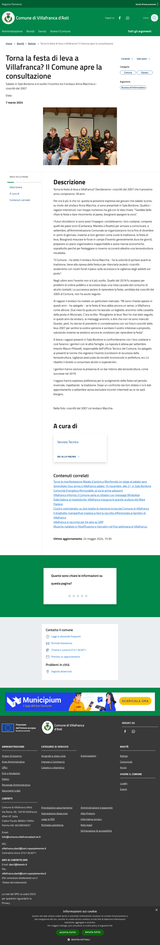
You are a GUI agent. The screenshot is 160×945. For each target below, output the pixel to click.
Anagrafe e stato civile (53, 756)
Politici (5, 779)
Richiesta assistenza (52, 825)
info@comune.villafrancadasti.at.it (21, 837)
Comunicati (126, 762)
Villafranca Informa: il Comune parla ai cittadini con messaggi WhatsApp (96, 495)
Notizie (32, 43)
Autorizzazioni (88, 756)
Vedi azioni (144, 59)
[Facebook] (118, 18)
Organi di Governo (12, 756)
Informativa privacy (91, 819)
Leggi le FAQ (48, 819)
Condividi (127, 59)
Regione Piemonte (12, 4)
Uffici (5, 767)
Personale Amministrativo (16, 785)
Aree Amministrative (13, 762)
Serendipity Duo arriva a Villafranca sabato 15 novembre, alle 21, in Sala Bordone (102, 486)
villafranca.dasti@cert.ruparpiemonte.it (24, 848)
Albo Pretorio (88, 813)
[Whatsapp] (126, 18)
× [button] (156, 910)
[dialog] (80, 926)
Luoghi (123, 783)
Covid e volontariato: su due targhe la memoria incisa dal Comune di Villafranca (101, 508)
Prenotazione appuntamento (56, 808)
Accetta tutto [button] (68, 932)
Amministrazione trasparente (97, 808)
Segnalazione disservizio (54, 813)
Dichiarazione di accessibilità (96, 831)
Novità (20, 43)
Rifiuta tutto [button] (92, 932)
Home (9, 43)
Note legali (86, 825)
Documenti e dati (11, 791)
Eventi (123, 789)
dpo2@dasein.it (18, 864)
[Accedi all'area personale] (146, 4)
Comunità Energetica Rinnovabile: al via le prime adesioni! (88, 490)
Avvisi (123, 767)
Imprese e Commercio (53, 762)
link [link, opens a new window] (110, 925)
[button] (80, 939)
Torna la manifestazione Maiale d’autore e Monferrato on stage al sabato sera (100, 481)
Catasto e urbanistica (52, 767)
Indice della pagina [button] (19, 176)
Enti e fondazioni (11, 773)
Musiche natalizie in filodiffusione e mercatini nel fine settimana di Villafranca (100, 526)
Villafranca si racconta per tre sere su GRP (78, 522)
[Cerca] (154, 18)
